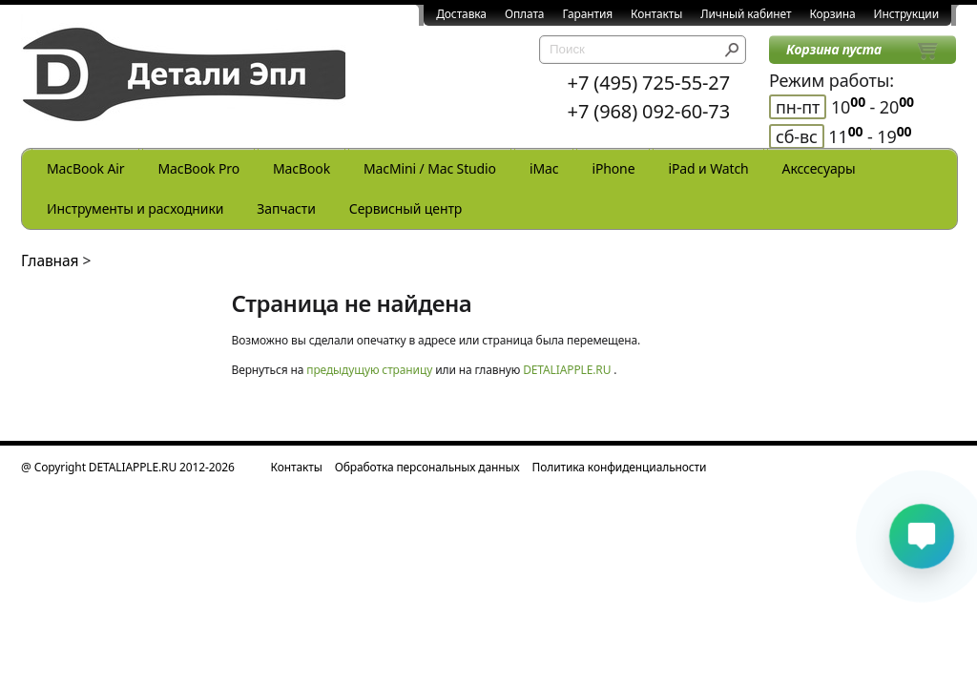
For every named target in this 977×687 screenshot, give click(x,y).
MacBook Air (85, 168)
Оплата (525, 14)
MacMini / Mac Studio (430, 168)
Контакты (656, 14)
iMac (544, 168)
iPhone (613, 168)
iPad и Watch (708, 168)
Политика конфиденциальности (619, 467)
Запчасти (286, 208)
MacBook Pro (198, 168)
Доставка (461, 14)
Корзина (832, 14)
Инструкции (906, 14)
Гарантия (587, 14)
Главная (50, 260)
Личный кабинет (745, 14)
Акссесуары (819, 168)
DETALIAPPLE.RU (567, 370)
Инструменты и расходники (135, 208)
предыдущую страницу (369, 370)
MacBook (301, 168)
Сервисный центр (405, 208)
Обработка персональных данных (427, 467)
